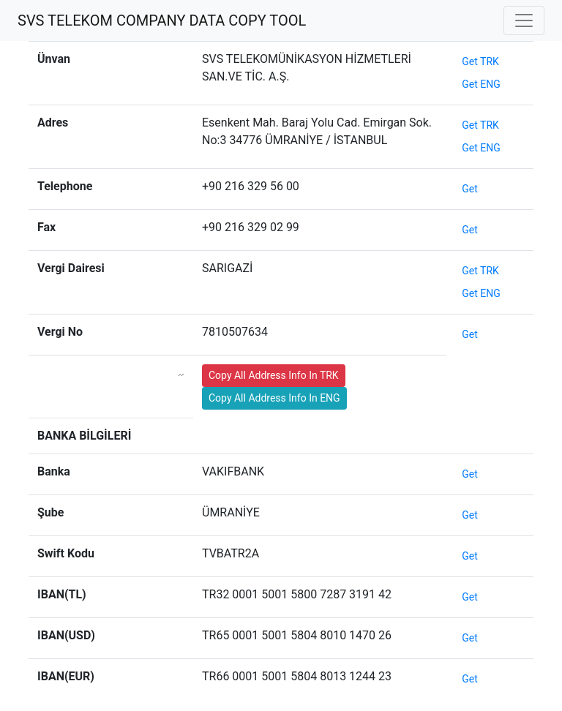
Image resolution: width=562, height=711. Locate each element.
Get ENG (481, 84)
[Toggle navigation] (523, 20)
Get (470, 189)
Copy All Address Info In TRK (274, 375)
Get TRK (480, 61)
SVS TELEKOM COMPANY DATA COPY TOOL (162, 20)
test (360, 397)
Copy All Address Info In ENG (274, 398)
